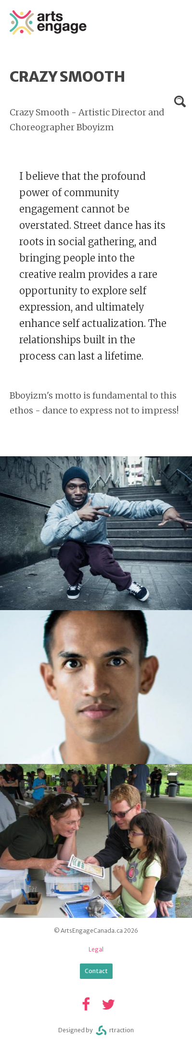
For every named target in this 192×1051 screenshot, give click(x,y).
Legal (96, 949)
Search (180, 101)
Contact (96, 971)
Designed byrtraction (96, 1030)
